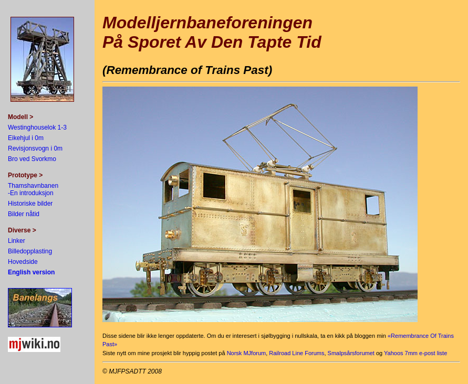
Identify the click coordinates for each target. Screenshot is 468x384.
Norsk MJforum (246, 353)
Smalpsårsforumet (351, 353)
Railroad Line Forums (296, 353)
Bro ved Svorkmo (32, 159)
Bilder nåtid (23, 214)
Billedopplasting (30, 251)
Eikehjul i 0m (26, 138)
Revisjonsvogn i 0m (35, 148)
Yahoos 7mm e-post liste (415, 353)
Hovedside (23, 261)
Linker (16, 240)
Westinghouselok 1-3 (37, 127)
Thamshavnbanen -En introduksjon (33, 189)
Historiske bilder (30, 203)
